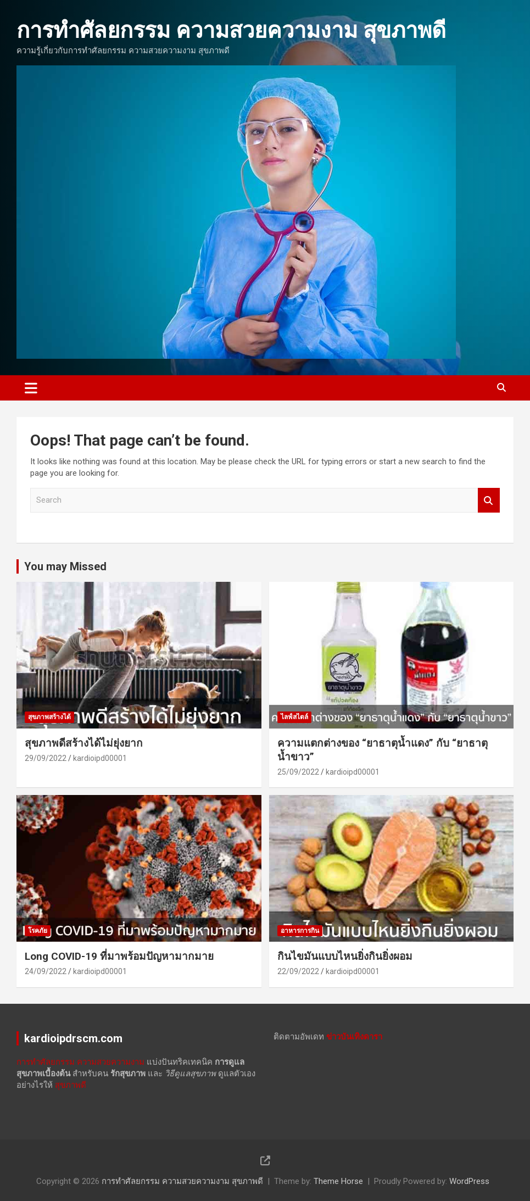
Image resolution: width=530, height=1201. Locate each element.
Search (489, 500)
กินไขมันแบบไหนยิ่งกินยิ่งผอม (344, 956)
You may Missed (65, 566)
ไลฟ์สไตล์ (294, 717)
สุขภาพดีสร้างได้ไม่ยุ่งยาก (84, 743)
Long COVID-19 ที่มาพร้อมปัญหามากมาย (119, 956)
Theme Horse (338, 1181)
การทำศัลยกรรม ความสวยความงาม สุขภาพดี (231, 30)
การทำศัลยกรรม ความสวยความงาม (80, 1062)
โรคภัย (37, 931)
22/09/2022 (298, 971)
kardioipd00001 (100, 758)
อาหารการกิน (300, 931)
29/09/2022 (45, 758)
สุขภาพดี (70, 1085)
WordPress (469, 1181)
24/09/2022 (45, 971)
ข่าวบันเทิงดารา (354, 1037)
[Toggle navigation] (31, 388)
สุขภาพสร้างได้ (49, 717)
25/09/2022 (298, 772)
